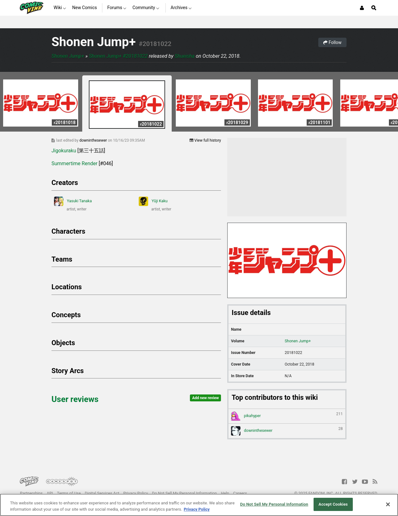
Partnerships (31, 493)
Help (225, 493)
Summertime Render (74, 163)
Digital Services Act (102, 493)
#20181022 (155, 44)
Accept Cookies (333, 504)
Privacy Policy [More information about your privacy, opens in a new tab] (196, 509)
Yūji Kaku (153, 201)
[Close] (388, 504)
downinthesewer (93, 140)
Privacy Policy (135, 493)
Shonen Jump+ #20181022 (118, 56)
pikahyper (287, 416)
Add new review (205, 398)
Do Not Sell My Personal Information (184, 493)
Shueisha (185, 56)
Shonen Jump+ (93, 42)
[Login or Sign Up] (361, 8)
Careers (240, 493)
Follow (332, 42)
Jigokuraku (63, 151)
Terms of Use (69, 493)
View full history (205, 140)
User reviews (75, 399)
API (50, 493)
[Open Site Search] (373, 8)
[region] (199, 505)
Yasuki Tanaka (73, 201)
